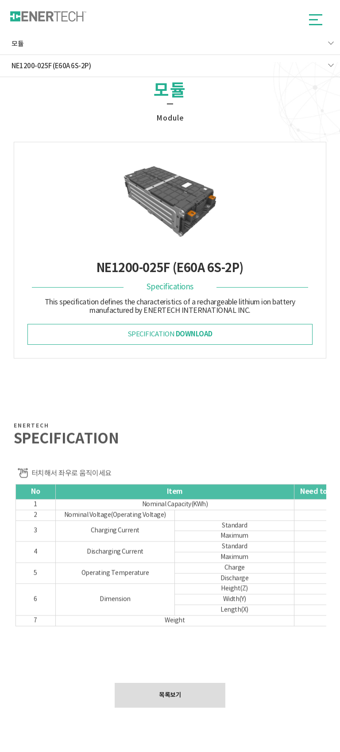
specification (170, 334)
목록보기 (170, 695)
